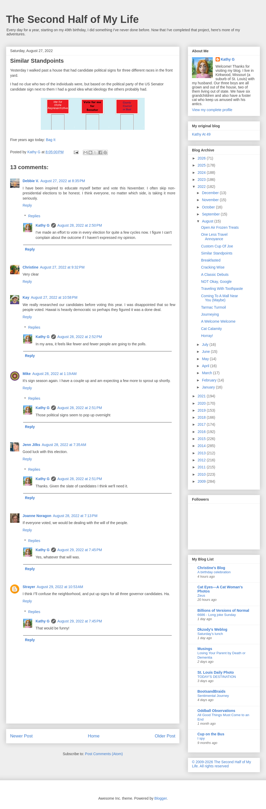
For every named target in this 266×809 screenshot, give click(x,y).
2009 (202, 481)
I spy (201, 738)
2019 (202, 410)
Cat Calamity (211, 329)
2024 (202, 172)
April (206, 366)
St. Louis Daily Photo (215, 672)
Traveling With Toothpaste (222, 288)
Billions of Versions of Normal (223, 610)
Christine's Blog (211, 568)
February (209, 380)
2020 (202, 403)
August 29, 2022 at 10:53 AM (60, 587)
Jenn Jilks (31, 445)
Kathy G (43, 225)
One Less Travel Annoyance (214, 236)
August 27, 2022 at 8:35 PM (63, 181)
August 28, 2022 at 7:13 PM (75, 516)
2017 (202, 424)
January (209, 387)
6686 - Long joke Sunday (216, 615)
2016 (202, 432)
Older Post (165, 736)
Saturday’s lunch (210, 634)
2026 (202, 158)
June (206, 351)
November (211, 200)
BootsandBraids (211, 691)
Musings (204, 649)
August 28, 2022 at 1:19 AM (54, 374)
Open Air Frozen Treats (220, 227)
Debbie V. (31, 181)
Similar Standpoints (216, 253)
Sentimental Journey (213, 696)
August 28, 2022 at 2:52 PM (79, 337)
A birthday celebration (214, 572)
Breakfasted (211, 260)
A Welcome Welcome (218, 321)
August (208, 221)
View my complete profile (212, 110)
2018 (202, 417)
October (209, 207)
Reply (27, 205)
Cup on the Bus (210, 734)
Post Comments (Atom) (104, 754)
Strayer (29, 587)
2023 (202, 179)
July (205, 344)
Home (93, 736)
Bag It (51, 140)
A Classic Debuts (215, 274)
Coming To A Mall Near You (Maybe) (219, 298)
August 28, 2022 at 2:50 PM (79, 225)
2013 (202, 453)
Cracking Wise (212, 267)
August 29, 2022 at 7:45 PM (79, 550)
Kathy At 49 (201, 134)
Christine (30, 267)
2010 (202, 474)
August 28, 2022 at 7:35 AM (64, 445)
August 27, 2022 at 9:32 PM (62, 267)
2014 (202, 446)
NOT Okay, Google (216, 281)
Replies (34, 216)
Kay (26, 297)
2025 (202, 165)
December (211, 193)
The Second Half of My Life (72, 19)
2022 (202, 186)
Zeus (201, 595)
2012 (202, 460)
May (206, 359)
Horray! (207, 336)
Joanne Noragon (37, 516)
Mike (27, 374)
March (207, 373)
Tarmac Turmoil (213, 307)
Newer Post (21, 736)
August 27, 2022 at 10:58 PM (54, 297)
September (211, 214)
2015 (202, 439)
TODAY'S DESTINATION (216, 677)
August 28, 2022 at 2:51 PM (79, 408)
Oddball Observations (216, 711)
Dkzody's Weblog (212, 629)
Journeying (210, 314)
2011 (202, 467)
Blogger (160, 798)
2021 (202, 396)
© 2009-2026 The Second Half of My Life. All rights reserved (221, 764)
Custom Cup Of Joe (217, 246)
